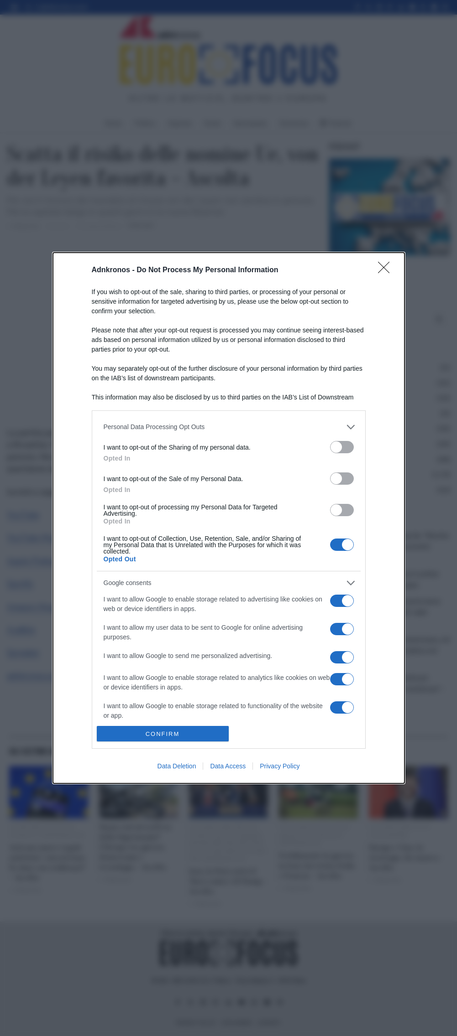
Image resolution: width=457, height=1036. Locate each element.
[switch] (342, 447)
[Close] (386, 270)
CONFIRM (163, 733)
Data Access (228, 766)
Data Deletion (177, 766)
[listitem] (229, 427)
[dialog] (228, 518)
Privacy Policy (279, 766)
